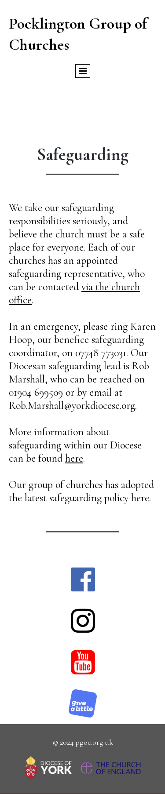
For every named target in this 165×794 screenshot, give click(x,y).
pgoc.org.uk (94, 742)
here (74, 458)
